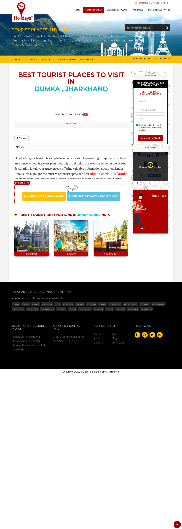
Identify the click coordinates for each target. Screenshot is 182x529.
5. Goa (57, 487)
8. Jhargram (91, 487)
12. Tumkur (144, 487)
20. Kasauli (98, 492)
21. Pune (109, 492)
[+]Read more (22, 200)
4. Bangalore (47, 487)
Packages (138, 10)
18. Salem (72, 492)
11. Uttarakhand (130, 487)
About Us (99, 516)
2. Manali (25, 487)
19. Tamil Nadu (85, 492)
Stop (72, 286)
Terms (115, 516)
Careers (98, 525)
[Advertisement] (71, 134)
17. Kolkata (61, 492)
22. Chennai (120, 492)
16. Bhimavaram (47, 492)
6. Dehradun (68, 487)
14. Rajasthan (18, 492)
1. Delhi (16, 487)
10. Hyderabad (115, 487)
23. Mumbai (133, 492)
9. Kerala (102, 487)
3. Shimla (35, 487)
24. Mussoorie (146, 492)
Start (70, 286)
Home (77, 10)
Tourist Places (93, 10)
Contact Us (117, 525)
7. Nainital (80, 487)
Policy (97, 521)
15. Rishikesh (32, 492)
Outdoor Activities (159, 10)
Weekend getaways (117, 10)
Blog (114, 521)
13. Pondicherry (158, 487)
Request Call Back (150, 244)
